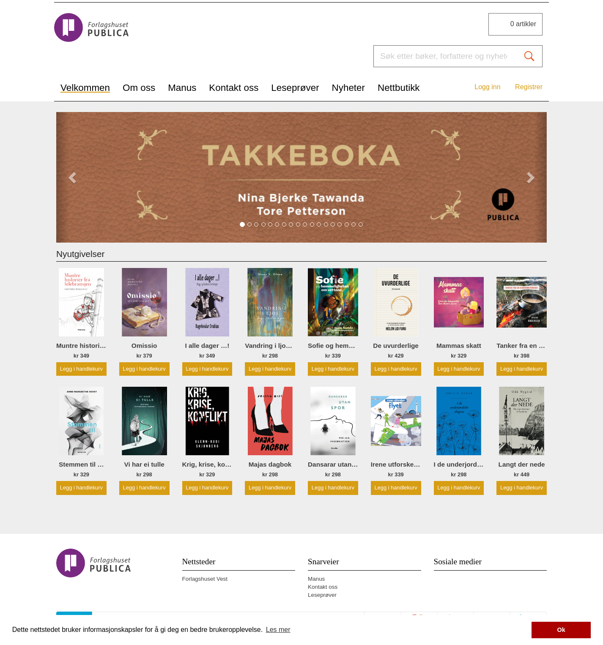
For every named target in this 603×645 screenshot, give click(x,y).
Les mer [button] (278, 629)
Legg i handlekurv (81, 369)
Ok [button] (561, 629)
